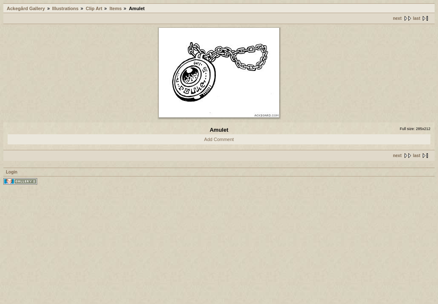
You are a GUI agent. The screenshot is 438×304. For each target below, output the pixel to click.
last (416, 18)
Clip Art (94, 8)
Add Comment (219, 139)
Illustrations (65, 8)
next (397, 18)
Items (115, 8)
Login (11, 172)
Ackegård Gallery (26, 8)
